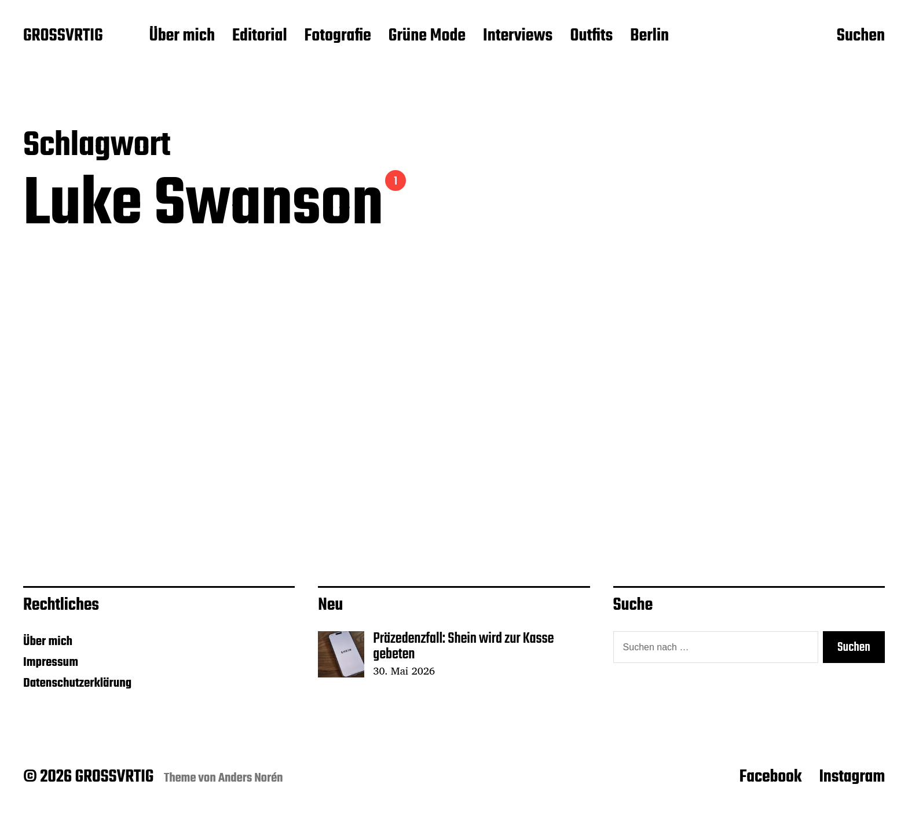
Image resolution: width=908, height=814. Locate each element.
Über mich (182, 36)
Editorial (259, 36)
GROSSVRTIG (62, 36)
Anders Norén (250, 778)
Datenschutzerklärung (77, 683)
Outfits (591, 36)
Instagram (852, 777)
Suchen (861, 36)
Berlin (649, 36)
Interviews (517, 36)
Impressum (50, 662)
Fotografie (338, 36)
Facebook (770, 777)
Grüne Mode (427, 36)
